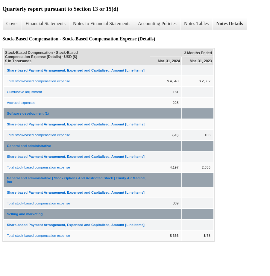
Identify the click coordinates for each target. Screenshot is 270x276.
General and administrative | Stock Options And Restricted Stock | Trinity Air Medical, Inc (76, 180)
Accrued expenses (21, 102)
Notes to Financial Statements (102, 23)
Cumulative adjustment (24, 92)
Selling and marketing (25, 214)
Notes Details (229, 23)
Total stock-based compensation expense (38, 81)
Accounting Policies (157, 23)
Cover (12, 23)
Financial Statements (45, 23)
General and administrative (29, 146)
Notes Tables (196, 23)
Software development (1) (28, 113)
